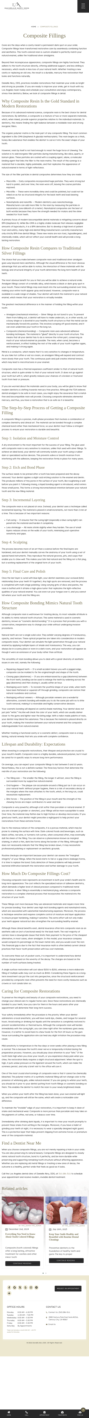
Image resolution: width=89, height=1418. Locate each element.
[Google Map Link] (62, 1320)
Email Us (51, 1324)
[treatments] (62, 1413)
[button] (43, 1273)
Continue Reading (22, 1263)
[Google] (14, 1287)
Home (33, 27)
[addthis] (9, 1293)
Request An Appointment (68, 1288)
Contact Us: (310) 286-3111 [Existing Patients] (58, 1312)
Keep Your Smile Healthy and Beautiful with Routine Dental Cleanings (64, 1237)
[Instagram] (31, 1287)
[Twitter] (20, 1287)
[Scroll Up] (83, 1409)
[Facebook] (9, 1287)
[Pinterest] (36, 1287)
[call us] (27, 1413)
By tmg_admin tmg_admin (30, 1225)
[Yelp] (25, 1287)
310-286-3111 (65, 1174)
